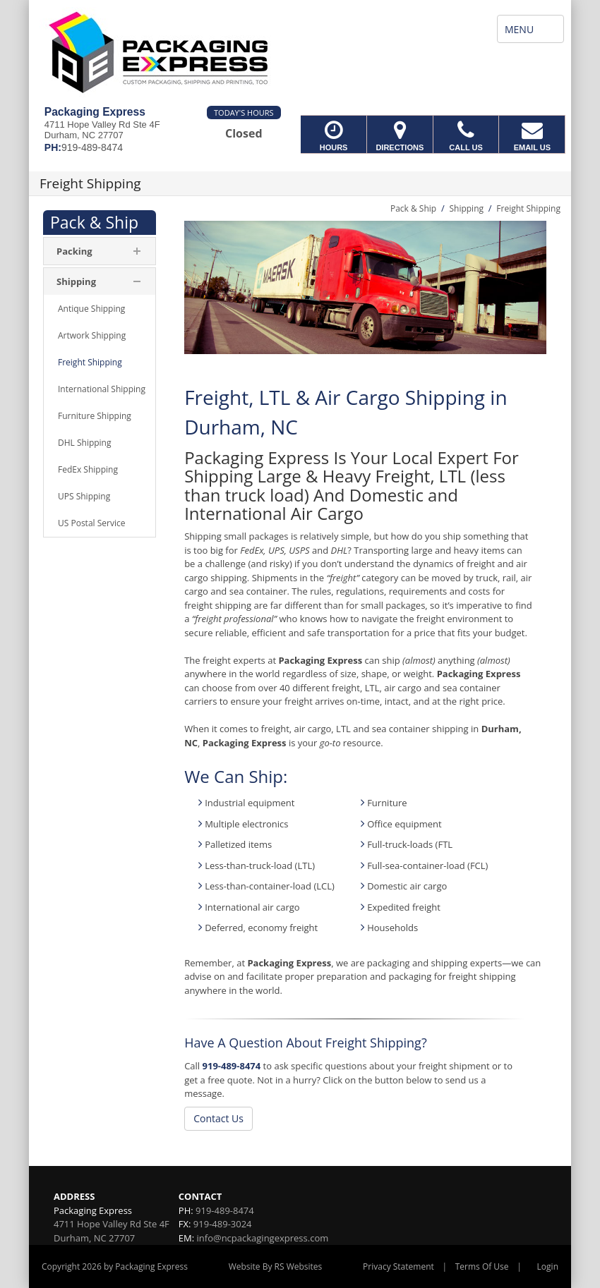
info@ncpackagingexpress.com (263, 1238)
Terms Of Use (482, 1266)
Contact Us (218, 1118)
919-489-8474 (232, 1065)
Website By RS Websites (276, 1266)
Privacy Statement (398, 1266)
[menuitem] (99, 251)
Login (547, 1266)
